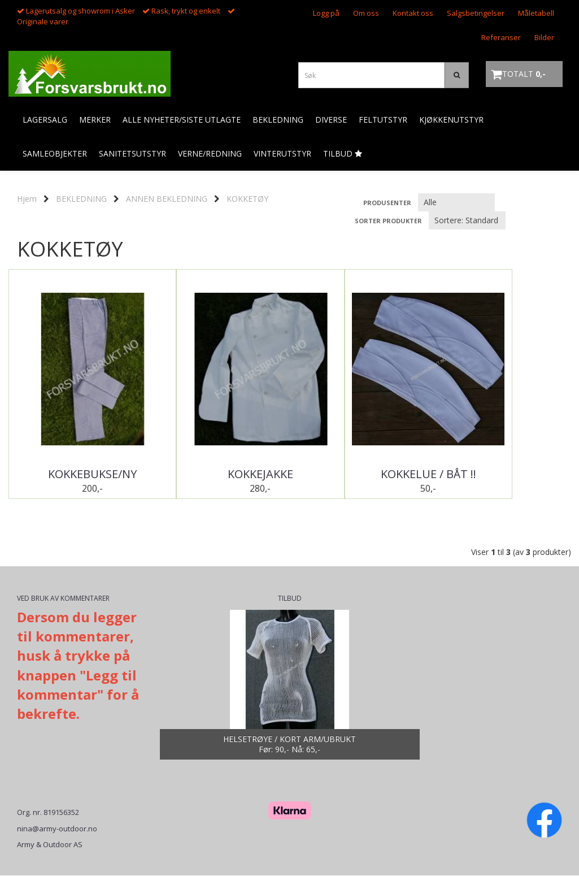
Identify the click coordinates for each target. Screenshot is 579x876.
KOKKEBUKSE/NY (78, 474)
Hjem (27, 198)
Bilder (544, 37)
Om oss (366, 13)
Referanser (501, 37)
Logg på (326, 13)
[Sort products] (467, 220)
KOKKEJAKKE (219, 474)
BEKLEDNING (81, 198)
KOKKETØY (247, 198)
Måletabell (536, 13)
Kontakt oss (413, 13)
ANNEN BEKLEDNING (166, 198)
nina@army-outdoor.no (57, 829)
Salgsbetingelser (475, 13)
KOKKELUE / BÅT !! (360, 474)
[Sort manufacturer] (456, 202)
